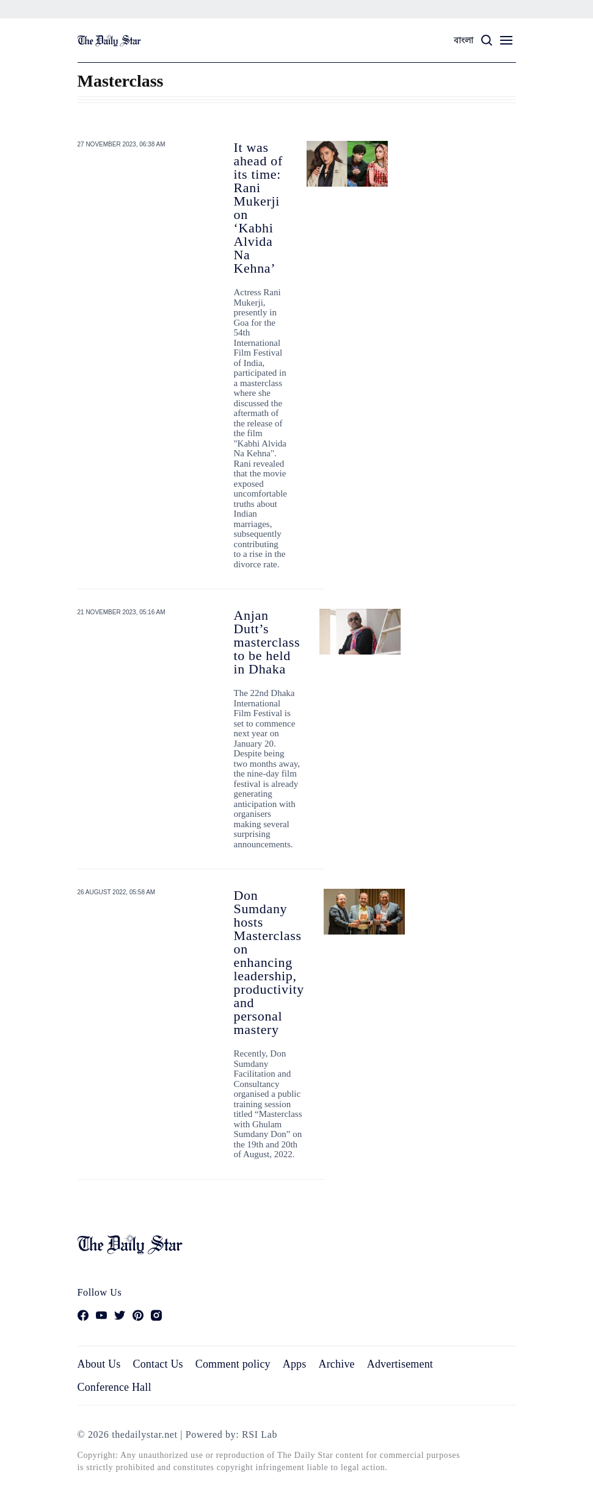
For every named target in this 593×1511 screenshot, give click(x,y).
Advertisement (400, 1364)
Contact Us (158, 1364)
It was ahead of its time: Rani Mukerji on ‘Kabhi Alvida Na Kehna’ (258, 208)
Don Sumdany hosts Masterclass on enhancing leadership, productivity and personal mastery (269, 962)
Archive (337, 1364)
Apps (295, 1364)
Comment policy (233, 1364)
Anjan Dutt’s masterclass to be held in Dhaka (267, 642)
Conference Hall (114, 1387)
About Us (99, 1364)
